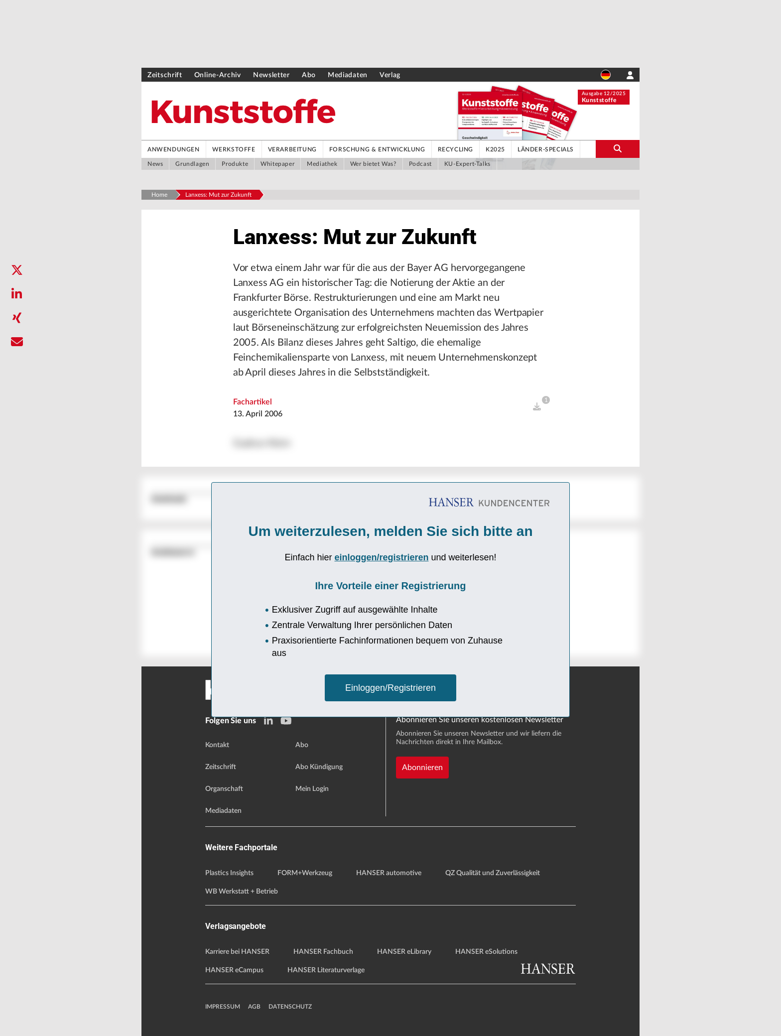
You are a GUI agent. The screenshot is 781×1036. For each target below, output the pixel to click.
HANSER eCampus (234, 970)
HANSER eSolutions (486, 951)
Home (159, 195)
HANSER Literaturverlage (326, 970)
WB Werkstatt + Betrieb (241, 891)
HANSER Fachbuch (323, 951)
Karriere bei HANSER (237, 951)
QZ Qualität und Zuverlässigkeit (492, 873)
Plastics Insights (229, 873)
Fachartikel (252, 402)
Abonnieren (422, 768)
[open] (537, 407)
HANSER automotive (388, 873)
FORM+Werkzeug (304, 873)
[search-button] (618, 149)
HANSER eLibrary (404, 951)
